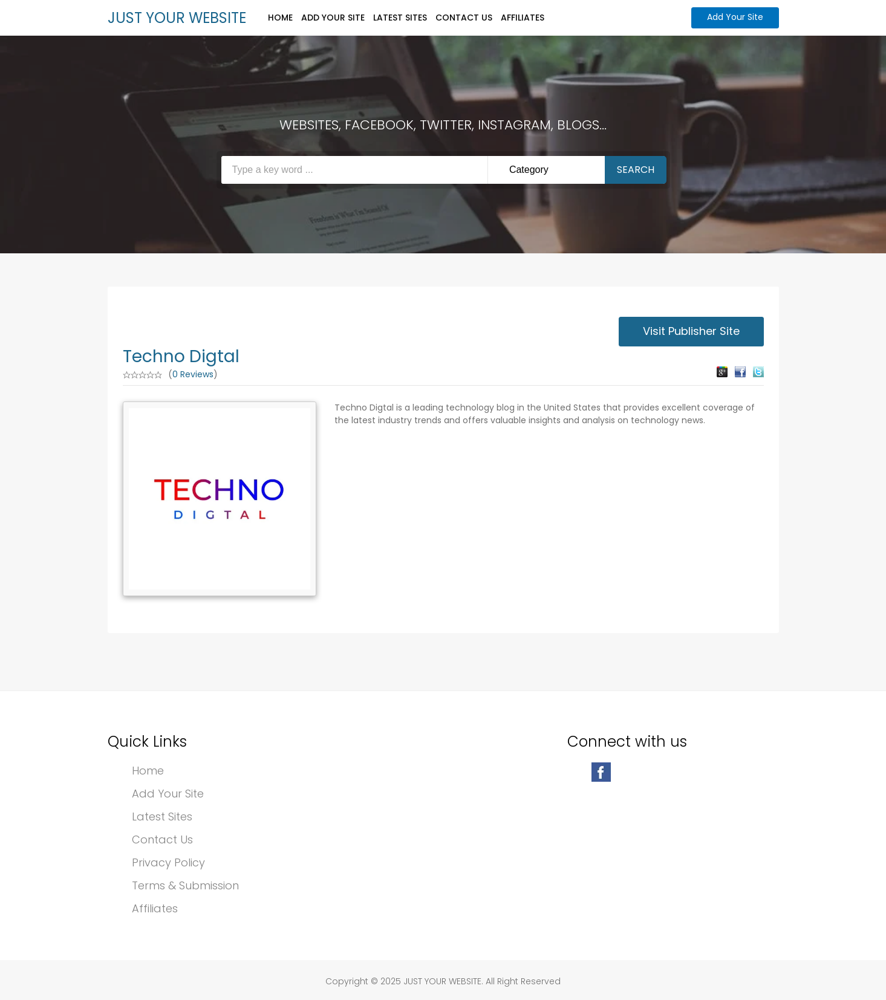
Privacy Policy (168, 862)
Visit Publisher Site (691, 331)
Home (280, 17)
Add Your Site (333, 17)
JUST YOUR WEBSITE (177, 18)
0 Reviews (192, 374)
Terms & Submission (185, 885)
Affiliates (522, 17)
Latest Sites (400, 17)
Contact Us (463, 17)
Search (635, 170)
